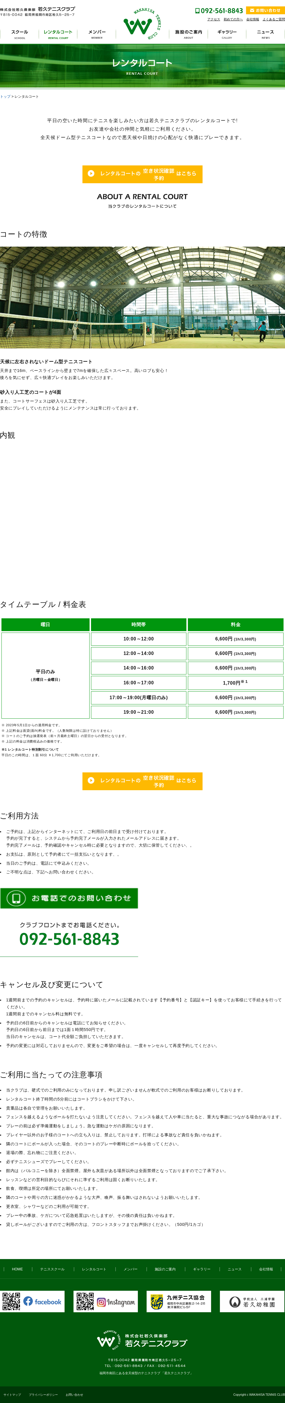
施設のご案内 (165, 1269)
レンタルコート (94, 1269)
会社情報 (252, 19)
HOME (17, 1269)
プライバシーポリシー (43, 1394)
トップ (5, 97)
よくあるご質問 (274, 19)
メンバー (131, 1269)
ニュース (235, 1269)
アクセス (213, 19)
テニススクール (52, 1269)
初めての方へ (233, 19)
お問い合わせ (74, 1394)
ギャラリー (202, 1269)
